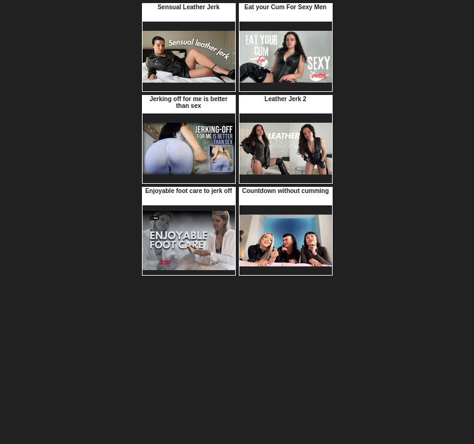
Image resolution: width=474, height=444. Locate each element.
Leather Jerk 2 (286, 99)
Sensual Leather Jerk (188, 7)
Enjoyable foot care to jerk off (188, 190)
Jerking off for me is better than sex (188, 102)
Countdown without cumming (285, 190)
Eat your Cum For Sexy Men (285, 7)
